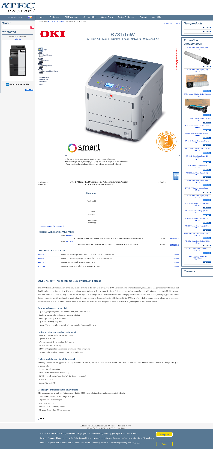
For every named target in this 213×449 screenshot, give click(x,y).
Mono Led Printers (56, 21)
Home (41, 17)
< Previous (169, 24)
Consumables (89, 17)
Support (143, 17)
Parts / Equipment (126, 17)
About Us (156, 17)
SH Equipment (71, 17)
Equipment (54, 17)
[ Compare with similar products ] (51, 226)
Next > (177, 24)
